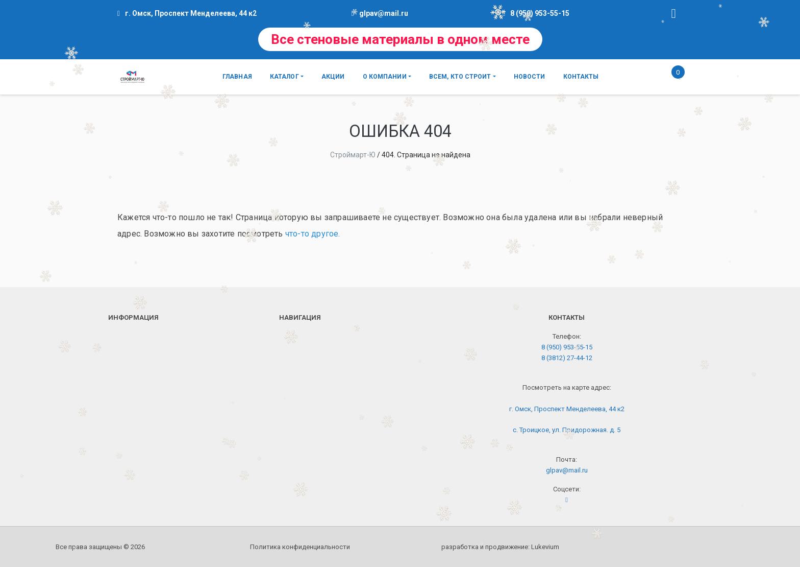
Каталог (284, 76)
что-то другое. (312, 234)
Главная (237, 76)
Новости (529, 76)
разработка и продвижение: (500, 547)
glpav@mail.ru (383, 13)
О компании (385, 76)
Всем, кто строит (460, 76)
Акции (333, 76)
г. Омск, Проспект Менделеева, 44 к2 (566, 409)
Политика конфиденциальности (300, 547)
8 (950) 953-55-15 (539, 13)
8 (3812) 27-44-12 (566, 358)
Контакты (581, 76)
